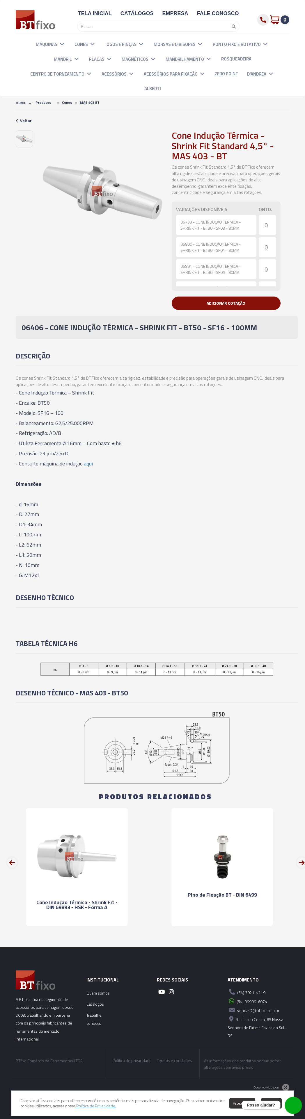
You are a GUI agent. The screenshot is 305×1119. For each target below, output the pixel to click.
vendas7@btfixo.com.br (253, 1010)
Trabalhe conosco (94, 1019)
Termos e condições (174, 1060)
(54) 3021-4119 (246, 992)
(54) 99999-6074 (247, 1001)
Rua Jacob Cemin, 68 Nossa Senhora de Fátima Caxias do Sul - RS (257, 1027)
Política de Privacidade (95, 1106)
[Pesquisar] (232, 26)
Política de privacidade (132, 1060)
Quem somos (98, 993)
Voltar (24, 120)
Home (21, 102)
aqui (88, 463)
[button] (62, 44)
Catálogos (95, 1004)
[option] (24, 138)
